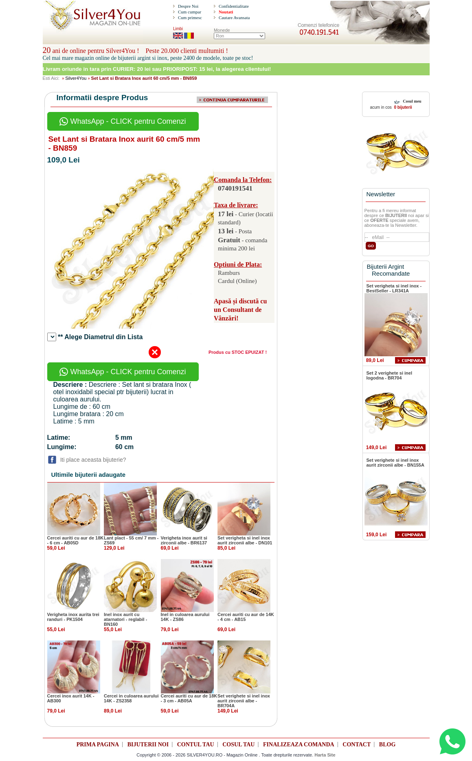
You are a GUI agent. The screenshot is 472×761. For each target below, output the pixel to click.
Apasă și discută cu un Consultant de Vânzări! (240, 310)
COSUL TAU (238, 744)
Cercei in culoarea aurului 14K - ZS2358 (131, 698)
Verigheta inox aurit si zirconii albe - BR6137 (184, 540)
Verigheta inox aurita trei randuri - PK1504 (73, 617)
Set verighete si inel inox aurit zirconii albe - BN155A (395, 462)
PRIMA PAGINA (98, 744)
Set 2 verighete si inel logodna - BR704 (390, 375)
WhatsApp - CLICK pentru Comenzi (122, 121)
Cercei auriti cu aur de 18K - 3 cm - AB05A (189, 698)
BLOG (387, 744)
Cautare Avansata (234, 17)
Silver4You (75, 78)
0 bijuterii (402, 107)
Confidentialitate (234, 6)
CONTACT (356, 744)
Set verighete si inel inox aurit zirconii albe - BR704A (243, 700)
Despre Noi (188, 6)
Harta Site (324, 754)
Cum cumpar (189, 11)
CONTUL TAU (195, 744)
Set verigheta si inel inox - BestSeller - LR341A (394, 288)
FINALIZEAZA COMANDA (298, 744)
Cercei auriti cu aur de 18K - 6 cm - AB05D (75, 540)
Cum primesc (190, 17)
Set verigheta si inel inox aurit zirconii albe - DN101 (244, 540)
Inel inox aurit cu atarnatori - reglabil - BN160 (125, 619)
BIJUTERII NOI (148, 744)
